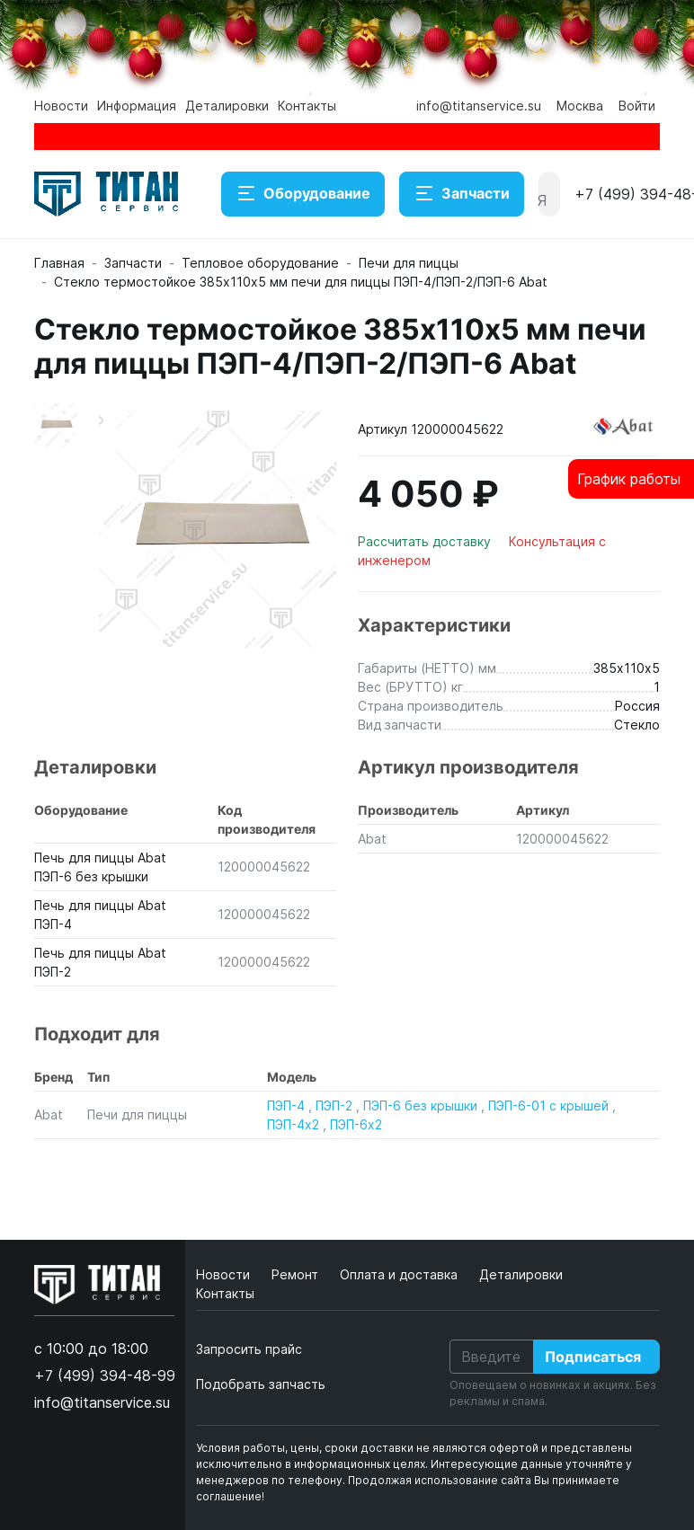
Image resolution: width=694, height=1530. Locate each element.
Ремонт (296, 1274)
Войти (636, 105)
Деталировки (227, 105)
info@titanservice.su (478, 105)
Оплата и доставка (400, 1274)
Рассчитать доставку (426, 541)
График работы (629, 479)
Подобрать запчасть (260, 1384)
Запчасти (462, 194)
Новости (61, 105)
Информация (136, 105)
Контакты (307, 105)
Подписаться (593, 1357)
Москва (579, 105)
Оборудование (303, 194)
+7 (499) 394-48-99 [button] (104, 1375)
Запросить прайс (249, 1349)
